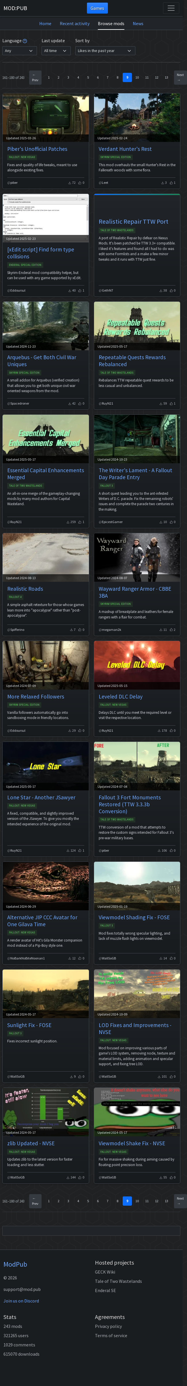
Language (14, 40)
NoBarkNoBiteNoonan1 (27, 958)
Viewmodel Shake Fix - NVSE (132, 1143)
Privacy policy (108, 1326)
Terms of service (111, 1335)
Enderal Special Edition (25, 264)
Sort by (82, 40)
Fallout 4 (15, 596)
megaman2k (111, 629)
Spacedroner (19, 403)
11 (147, 77)
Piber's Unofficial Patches (37, 148)
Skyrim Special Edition (115, 157)
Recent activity (74, 23)
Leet (105, 182)
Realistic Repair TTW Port (133, 221)
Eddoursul (17, 290)
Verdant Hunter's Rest (125, 148)
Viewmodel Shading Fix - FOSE (134, 917)
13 (166, 77)
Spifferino (17, 629)
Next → (180, 77)
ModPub (15, 1264)
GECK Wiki (105, 1272)
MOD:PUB (15, 8)
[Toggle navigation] (171, 8)
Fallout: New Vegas (22, 157)
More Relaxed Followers (35, 696)
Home (45, 23)
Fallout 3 (106, 485)
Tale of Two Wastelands (117, 230)
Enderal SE (105, 1290)
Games (97, 8)
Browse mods (111, 23)
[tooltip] (25, 40)
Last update (53, 40)
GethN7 (107, 290)
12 (156, 77)
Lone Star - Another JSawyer (41, 797)
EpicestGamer (112, 522)
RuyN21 (107, 403)
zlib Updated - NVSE (31, 1143)
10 (137, 77)
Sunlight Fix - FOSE (29, 1025)
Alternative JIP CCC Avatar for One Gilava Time (42, 921)
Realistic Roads (25, 588)
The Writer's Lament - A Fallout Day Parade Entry (135, 474)
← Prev (35, 77)
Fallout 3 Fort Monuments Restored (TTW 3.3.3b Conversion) (130, 804)
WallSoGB (109, 958)
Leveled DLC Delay (121, 696)
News (138, 23)
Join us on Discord (21, 1301)
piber (14, 182)
